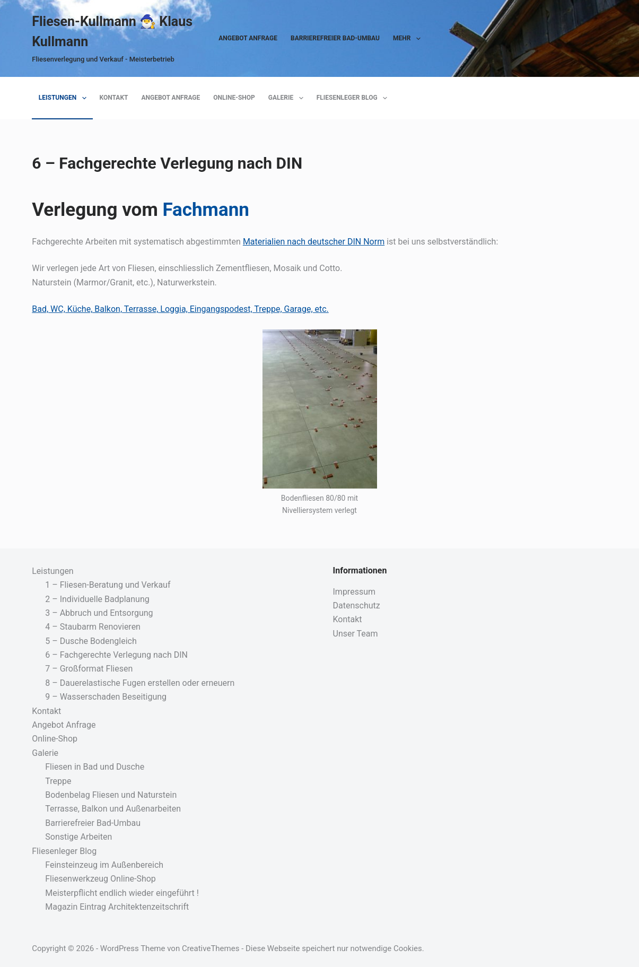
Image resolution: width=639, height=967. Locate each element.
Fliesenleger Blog (354, 98)
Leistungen (65, 98)
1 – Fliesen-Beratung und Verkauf (107, 585)
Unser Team (355, 634)
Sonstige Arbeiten (78, 837)
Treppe (58, 781)
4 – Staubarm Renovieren (93, 627)
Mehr (409, 38)
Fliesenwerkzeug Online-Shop (100, 879)
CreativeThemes (211, 948)
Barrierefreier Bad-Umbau (335, 38)
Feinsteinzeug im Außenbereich (104, 865)
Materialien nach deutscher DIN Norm (313, 242)
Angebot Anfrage (247, 38)
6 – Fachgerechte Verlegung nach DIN (116, 655)
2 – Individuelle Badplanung (97, 599)
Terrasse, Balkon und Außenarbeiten (113, 809)
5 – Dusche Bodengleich (91, 641)
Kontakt (114, 97)
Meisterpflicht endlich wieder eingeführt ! (122, 893)
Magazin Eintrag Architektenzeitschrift (117, 907)
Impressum (354, 592)
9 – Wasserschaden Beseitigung (106, 697)
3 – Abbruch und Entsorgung (99, 613)
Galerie (288, 98)
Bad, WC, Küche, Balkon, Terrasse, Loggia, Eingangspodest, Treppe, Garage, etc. (180, 309)
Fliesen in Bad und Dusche (94, 767)
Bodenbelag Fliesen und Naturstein (111, 795)
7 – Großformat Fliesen (89, 669)
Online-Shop (234, 97)
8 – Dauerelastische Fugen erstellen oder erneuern (139, 683)
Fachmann (205, 210)
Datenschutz (356, 605)
